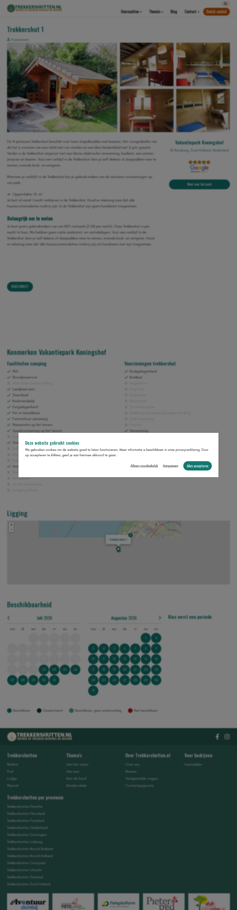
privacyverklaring (188, 450)
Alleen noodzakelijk (144, 466)
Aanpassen (170, 466)
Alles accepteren (197, 465)
